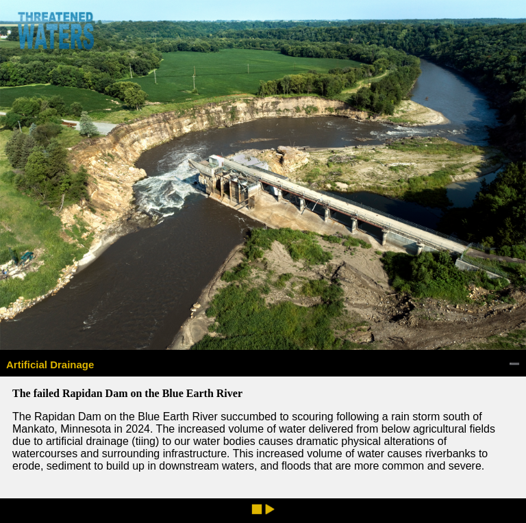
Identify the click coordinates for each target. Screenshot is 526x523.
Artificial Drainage (50, 364)
